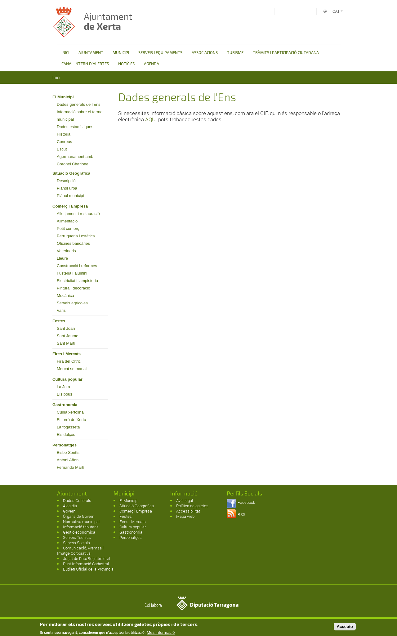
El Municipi (63, 97)
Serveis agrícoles (72, 303)
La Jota (63, 386)
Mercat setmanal (72, 368)
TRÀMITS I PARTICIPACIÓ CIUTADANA (286, 52)
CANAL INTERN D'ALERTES (85, 63)
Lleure (62, 258)
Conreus (64, 141)
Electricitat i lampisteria (77, 280)
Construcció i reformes (77, 265)
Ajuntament (108, 21)
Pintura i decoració (73, 288)
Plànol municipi (70, 195)
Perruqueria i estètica (76, 236)
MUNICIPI (121, 52)
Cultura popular (67, 379)
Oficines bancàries (73, 243)
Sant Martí (66, 343)
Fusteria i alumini (72, 273)
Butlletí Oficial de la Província (88, 569)
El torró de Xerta (71, 419)
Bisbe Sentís (68, 452)
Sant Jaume (67, 336)
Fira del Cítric (69, 361)
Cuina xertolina (70, 412)
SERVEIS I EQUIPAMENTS (160, 52)
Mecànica (65, 295)
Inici (56, 77)
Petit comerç (68, 228)
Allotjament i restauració (78, 213)
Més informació (161, 633)
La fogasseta (68, 427)
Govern (69, 511)
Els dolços (66, 434)
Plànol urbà (67, 188)
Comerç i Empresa (70, 206)
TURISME (235, 52)
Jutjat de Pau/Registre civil (86, 558)
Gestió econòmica (79, 532)
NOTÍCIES (126, 63)
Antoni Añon (67, 460)
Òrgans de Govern (78, 516)
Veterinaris (66, 251)
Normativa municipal (81, 521)
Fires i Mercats (66, 354)
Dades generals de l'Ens (78, 104)
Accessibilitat (188, 511)
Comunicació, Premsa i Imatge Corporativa (80, 550)
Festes (58, 321)
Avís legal (184, 500)
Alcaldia (70, 505)
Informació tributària (81, 527)
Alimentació (67, 221)
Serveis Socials (76, 542)
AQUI (151, 119)
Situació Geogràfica (71, 173)
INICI (65, 52)
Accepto (345, 627)
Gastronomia (64, 404)
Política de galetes (192, 505)
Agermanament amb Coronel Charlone (75, 160)
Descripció (66, 180)
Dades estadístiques (75, 126)
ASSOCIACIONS (205, 52)
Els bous (64, 394)
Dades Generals (77, 500)
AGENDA (151, 63)
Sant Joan (66, 328)
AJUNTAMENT (90, 52)
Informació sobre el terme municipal (79, 116)
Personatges (64, 445)
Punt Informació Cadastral (86, 564)
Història (63, 134)
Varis (61, 310)
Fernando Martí (70, 467)
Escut (62, 149)
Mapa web (185, 516)
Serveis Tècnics (77, 537)
